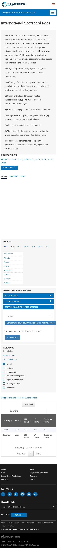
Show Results (13, 337)
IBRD (4, 542)
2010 (12, 246)
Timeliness (10, 387)
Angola (6, 266)
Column (14, 176)
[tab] (28, 295)
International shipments (15, 376)
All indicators (9, 355)
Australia (7, 279)
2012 (19, 246)
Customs (9, 368)
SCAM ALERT (6, 529)
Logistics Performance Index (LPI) (19, 12)
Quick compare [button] (12, 301)
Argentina (7, 270)
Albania (7, 258)
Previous (20, 453)
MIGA (20, 542)
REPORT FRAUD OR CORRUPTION (26, 529)
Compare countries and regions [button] (21, 307)
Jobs (4, 526)
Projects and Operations (39, 473)
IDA (9, 542)
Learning (4, 479)
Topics (32, 479)
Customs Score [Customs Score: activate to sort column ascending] (48, 420)
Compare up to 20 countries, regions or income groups (31, 323)
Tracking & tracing (13, 383)
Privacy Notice (13, 523)
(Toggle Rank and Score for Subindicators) (19, 397)
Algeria (6, 262)
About (3, 469)
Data (3, 473)
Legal (3, 523)
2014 (26, 246)
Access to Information (44, 523)
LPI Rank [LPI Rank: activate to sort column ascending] (26, 420)
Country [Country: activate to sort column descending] (6, 420)
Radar (4, 176)
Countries (33, 476)
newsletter (7, 502)
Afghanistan (8, 254)
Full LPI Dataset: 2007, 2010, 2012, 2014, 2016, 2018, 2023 (27, 161)
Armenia (7, 274)
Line (23, 176)
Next (38, 453)
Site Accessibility (27, 523)
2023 (47, 246)
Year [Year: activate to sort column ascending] (17, 420)
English (18, 515)
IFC (14, 542)
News (32, 469)
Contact (11, 526)
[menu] (53, 4)
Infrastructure (11, 372)
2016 (33, 246)
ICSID (26, 542)
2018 (40, 246)
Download (9, 167)
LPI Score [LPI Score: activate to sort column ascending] (36, 420)
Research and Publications (11, 476)
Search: (28, 411)
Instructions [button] (11, 296)
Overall (9, 364)
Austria (6, 283)
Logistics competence (14, 380)
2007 (5, 246)
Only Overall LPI (10, 359)
